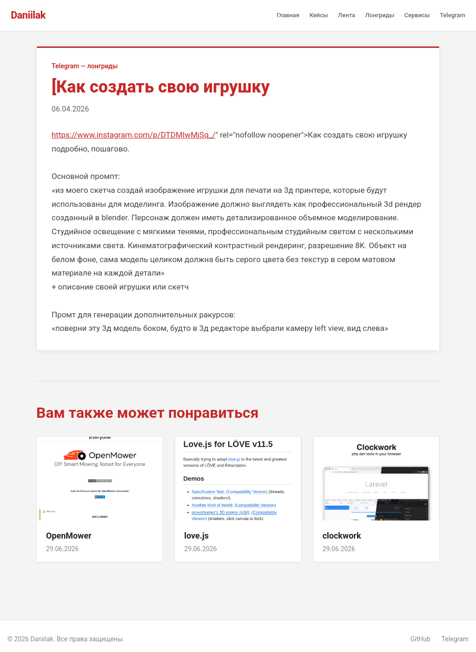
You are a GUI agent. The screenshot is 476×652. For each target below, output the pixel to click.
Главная (288, 15)
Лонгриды (380, 15)
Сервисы (417, 15)
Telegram (452, 15)
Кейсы (319, 15)
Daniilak (28, 15)
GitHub (420, 639)
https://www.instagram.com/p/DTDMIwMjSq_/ (133, 134)
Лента (346, 15)
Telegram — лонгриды (85, 66)
